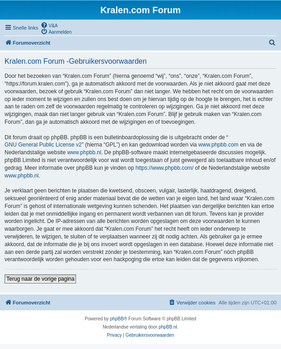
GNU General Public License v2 (43, 145)
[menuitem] (49, 25)
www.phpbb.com (219, 145)
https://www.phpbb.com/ (165, 168)
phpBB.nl (167, 326)
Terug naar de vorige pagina (40, 279)
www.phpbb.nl (84, 152)
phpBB (117, 318)
